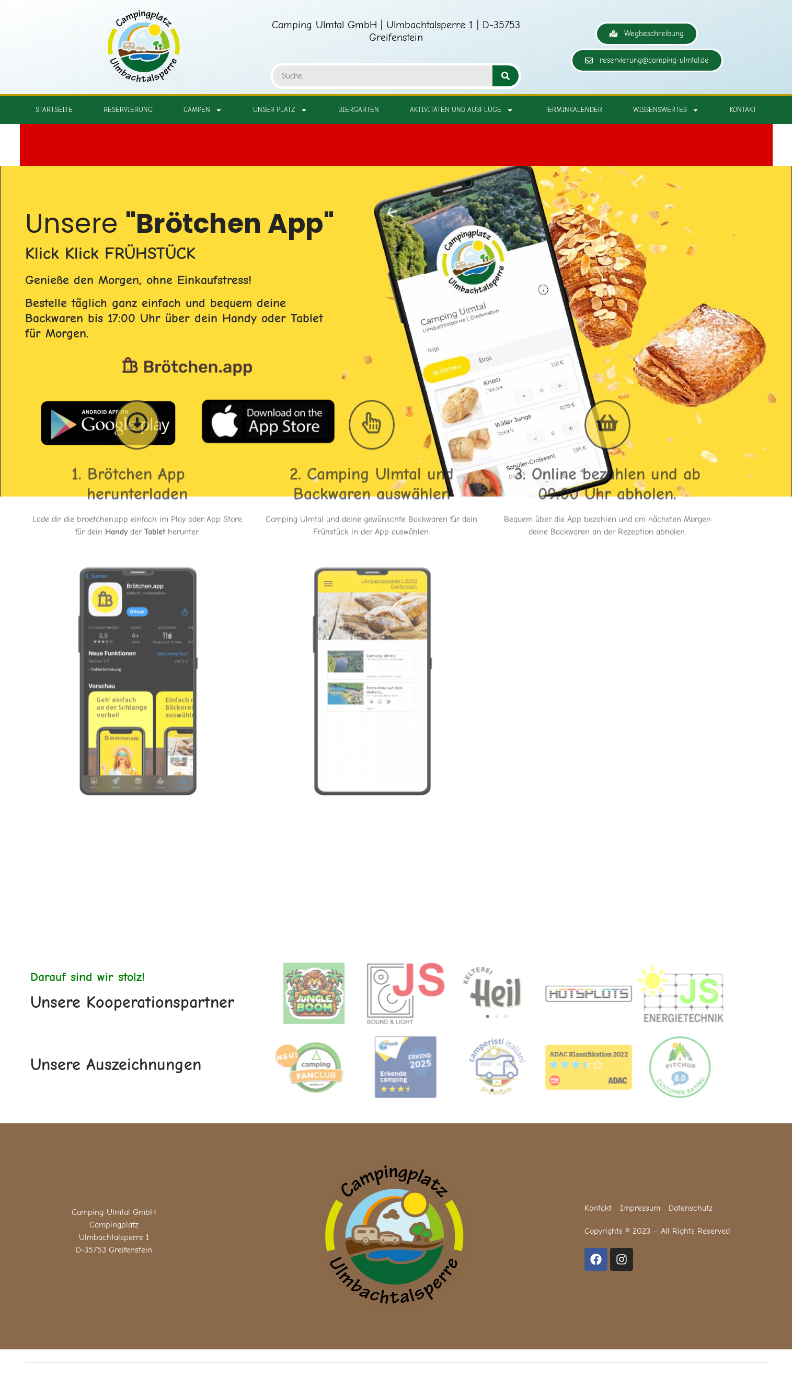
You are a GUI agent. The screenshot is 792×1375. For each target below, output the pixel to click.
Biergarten (358, 110)
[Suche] (505, 75)
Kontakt (743, 110)
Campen (202, 110)
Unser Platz (280, 110)
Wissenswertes (666, 110)
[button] (286, 993)
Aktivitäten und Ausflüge (461, 110)
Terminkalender (573, 110)
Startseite (54, 110)
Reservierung (128, 110)
